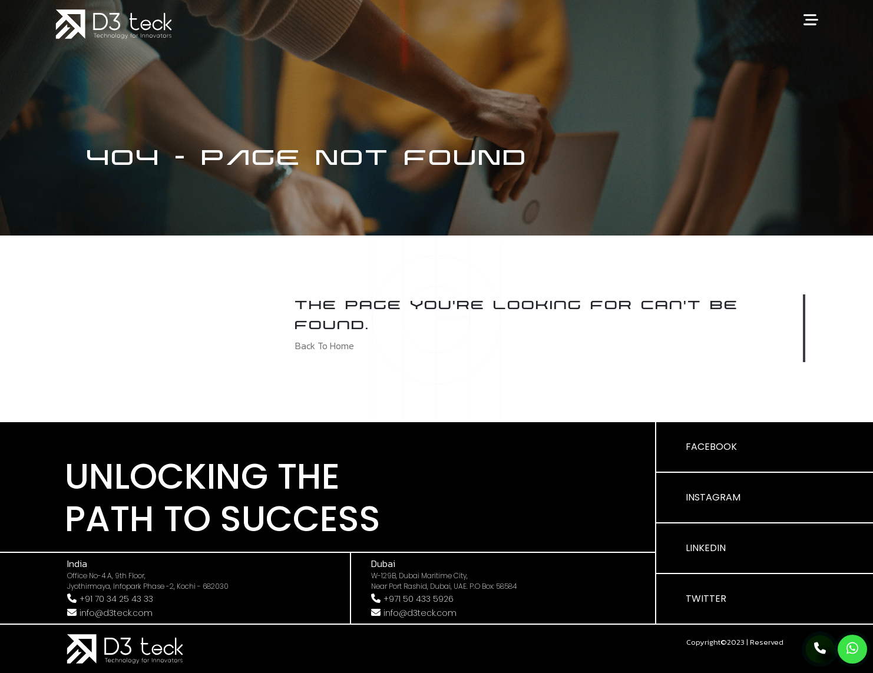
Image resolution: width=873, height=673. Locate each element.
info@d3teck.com (116, 613)
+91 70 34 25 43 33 (116, 599)
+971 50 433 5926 (418, 599)
